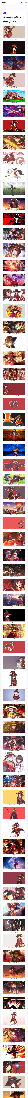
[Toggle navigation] (26, 2)
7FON (3, 2)
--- (4, 13)
